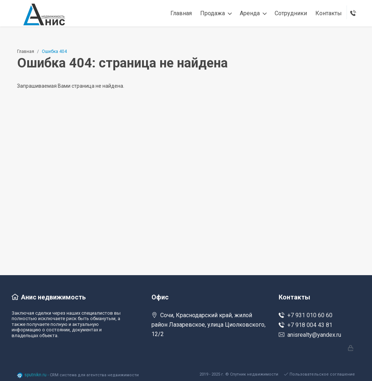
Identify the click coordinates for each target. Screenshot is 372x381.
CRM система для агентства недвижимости (94, 375)
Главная (25, 51)
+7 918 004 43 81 (305, 325)
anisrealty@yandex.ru (310, 334)
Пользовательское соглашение (319, 374)
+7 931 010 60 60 (305, 315)
